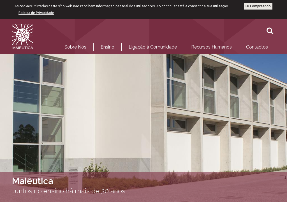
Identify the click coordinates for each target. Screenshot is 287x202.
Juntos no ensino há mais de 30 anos (68, 191)
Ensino (107, 47)
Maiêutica (32, 181)
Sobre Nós (75, 47)
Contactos (257, 47)
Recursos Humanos (211, 47)
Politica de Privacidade (36, 12)
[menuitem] (75, 47)
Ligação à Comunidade (153, 47)
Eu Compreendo (258, 6)
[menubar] (166, 45)
